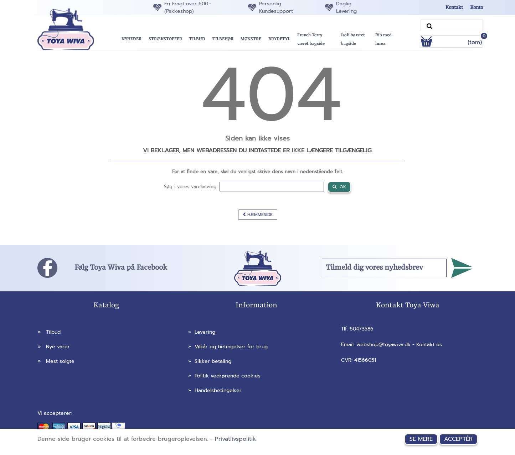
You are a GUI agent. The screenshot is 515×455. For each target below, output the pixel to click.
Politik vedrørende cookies (224, 376)
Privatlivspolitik (235, 439)
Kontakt (454, 7)
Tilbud (49, 332)
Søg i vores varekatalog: (191, 187)
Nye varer (54, 346)
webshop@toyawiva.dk (383, 344)
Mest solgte (56, 361)
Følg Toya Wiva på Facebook (120, 268)
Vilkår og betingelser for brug (228, 346)
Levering (201, 332)
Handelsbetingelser (215, 390)
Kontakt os (429, 344)
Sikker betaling (209, 361)
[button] (197, 39)
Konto (476, 7)
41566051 (365, 360)
